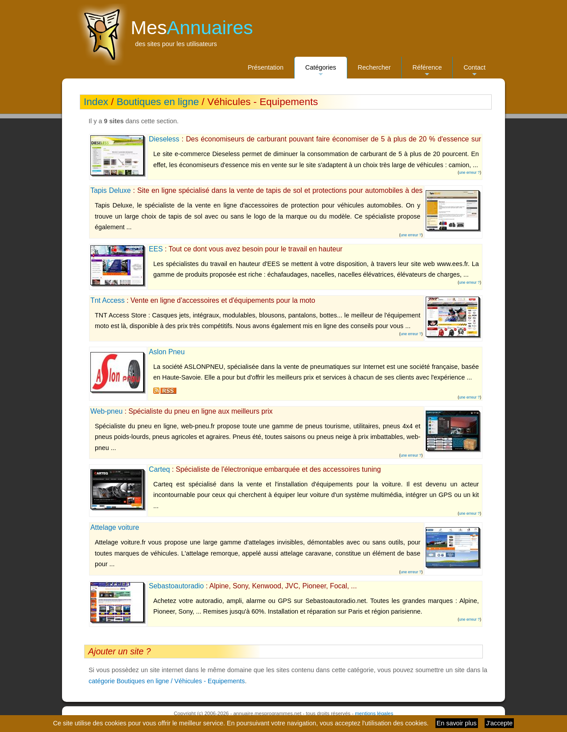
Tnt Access (107, 300)
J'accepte (499, 723)
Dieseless (164, 139)
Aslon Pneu (167, 352)
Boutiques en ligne (158, 101)
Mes (192, 27)
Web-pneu (106, 411)
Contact (474, 71)
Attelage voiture (114, 527)
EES (156, 249)
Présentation (266, 67)
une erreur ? (469, 172)
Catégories (320, 71)
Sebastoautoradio (176, 586)
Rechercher (374, 67)
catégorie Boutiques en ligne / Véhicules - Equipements (167, 681)
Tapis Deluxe (110, 190)
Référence (427, 71)
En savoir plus (457, 723)
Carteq (159, 469)
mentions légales (374, 713)
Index (96, 101)
